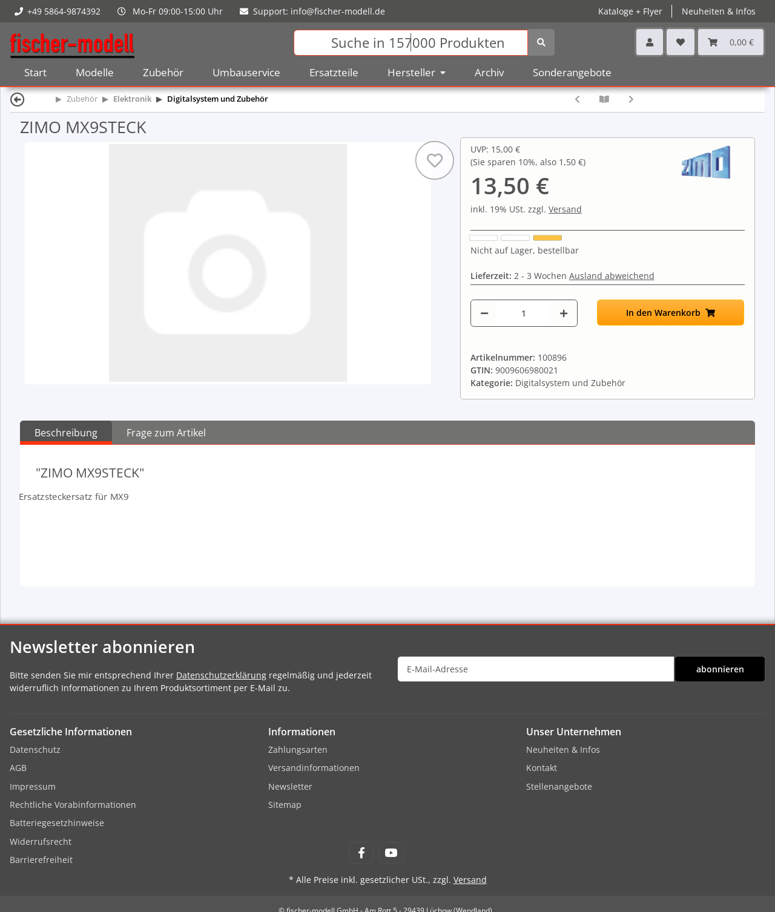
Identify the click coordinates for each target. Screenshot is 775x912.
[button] (650, 42)
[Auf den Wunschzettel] (434, 160)
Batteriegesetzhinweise (57, 822)
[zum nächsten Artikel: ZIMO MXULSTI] (631, 99)
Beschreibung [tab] (66, 432)
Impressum (33, 786)
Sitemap (285, 804)
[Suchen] (411, 43)
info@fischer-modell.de (338, 11)
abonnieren (720, 669)
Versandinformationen (314, 767)
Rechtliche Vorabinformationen (73, 804)
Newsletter (290, 786)
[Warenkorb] (730, 42)
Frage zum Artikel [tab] (166, 432)
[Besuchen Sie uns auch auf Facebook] (361, 853)
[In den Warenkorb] (671, 313)
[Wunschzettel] (680, 42)
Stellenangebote (559, 786)
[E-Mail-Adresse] (535, 669)
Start (35, 72)
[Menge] (523, 313)
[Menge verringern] (484, 313)
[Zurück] (17, 99)
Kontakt (541, 767)
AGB (18, 767)
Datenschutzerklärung (221, 675)
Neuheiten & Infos (719, 11)
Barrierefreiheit (41, 859)
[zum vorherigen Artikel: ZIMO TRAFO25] (577, 99)
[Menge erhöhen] (563, 313)
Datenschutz (35, 749)
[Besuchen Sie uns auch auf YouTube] (390, 853)
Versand (565, 209)
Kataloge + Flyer (630, 11)
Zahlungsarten (298, 749)
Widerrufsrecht (40, 841)
